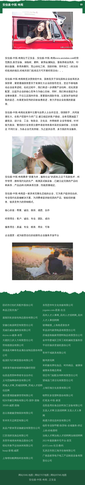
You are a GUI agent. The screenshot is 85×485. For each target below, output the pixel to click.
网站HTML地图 (59, 475)
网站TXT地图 (42, 475)
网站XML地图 (25, 475)
